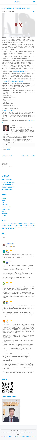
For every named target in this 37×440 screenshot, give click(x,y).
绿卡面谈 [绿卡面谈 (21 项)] (27, 223)
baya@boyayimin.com (29, 432)
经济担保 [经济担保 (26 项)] (21, 223)
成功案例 (4, 215)
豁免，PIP (4, 211)
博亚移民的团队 (28, 436)
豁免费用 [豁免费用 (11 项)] (31, 225)
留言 (33, 11)
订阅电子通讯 (22, 436)
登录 (12, 166)
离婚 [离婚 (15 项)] (10, 225)
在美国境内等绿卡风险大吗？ (7, 184)
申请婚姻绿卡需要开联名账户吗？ (20, 71)
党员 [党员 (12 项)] (26, 225)
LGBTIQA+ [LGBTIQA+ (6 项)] (7, 228)
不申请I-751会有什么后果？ (7, 189)
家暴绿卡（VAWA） (6, 209)
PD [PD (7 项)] (26, 226)
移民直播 (33, 436)
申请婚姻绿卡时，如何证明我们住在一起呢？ (13, 81)
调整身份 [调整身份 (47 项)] (4, 223)
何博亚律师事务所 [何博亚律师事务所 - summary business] (10, 242)
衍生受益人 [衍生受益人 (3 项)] (14, 228)
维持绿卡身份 (5, 213)
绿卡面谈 (8, 149)
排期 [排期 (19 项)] (6, 225)
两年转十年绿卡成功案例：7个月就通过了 (28, 155)
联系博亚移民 (16, 436)
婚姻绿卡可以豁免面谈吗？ (7, 179)
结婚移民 (9, 147)
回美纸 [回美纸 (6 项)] (31, 226)
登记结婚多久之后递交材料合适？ (8, 186)
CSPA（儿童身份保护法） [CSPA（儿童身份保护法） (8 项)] (19, 226)
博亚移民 (17, 1)
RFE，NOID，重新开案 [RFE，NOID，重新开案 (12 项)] (18, 225)
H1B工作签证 (5, 204)
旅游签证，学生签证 (6, 206)
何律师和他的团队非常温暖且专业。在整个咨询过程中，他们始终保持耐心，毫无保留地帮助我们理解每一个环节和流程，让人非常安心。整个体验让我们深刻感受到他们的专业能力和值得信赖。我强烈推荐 (18, 255)
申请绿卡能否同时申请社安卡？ (7, 155)
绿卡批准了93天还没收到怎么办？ (8, 182)
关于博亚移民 (10, 436)
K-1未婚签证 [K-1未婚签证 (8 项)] (9, 226)
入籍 (3, 202)
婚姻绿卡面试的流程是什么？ (8, 110)
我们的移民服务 (4, 436)
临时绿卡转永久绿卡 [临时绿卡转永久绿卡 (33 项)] (13, 223)
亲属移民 (4, 200)
